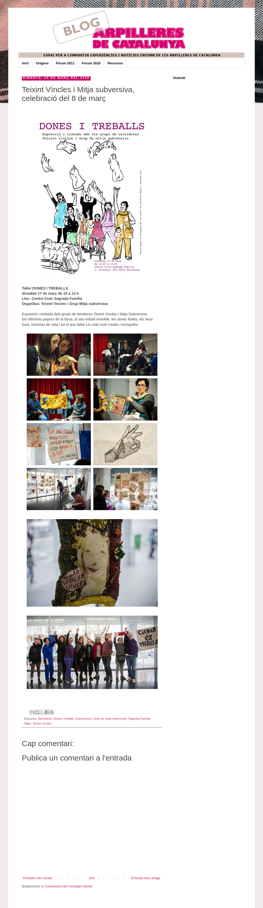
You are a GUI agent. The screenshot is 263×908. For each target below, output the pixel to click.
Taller (27, 723)
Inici (25, 63)
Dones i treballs (63, 718)
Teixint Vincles (42, 723)
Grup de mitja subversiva (109, 718)
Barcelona (45, 718)
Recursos (115, 63)
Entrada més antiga (145, 878)
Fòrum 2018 (91, 63)
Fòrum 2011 (65, 63)
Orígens (42, 63)
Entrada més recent (37, 878)
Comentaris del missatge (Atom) (68, 886)
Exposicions (83, 718)
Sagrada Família (139, 718)
